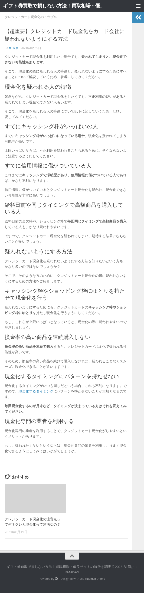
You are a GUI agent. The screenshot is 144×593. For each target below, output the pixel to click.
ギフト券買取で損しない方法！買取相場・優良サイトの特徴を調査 (55, 6)
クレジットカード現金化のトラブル (31, 17)
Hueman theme (95, 578)
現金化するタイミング (36, 391)
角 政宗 (14, 48)
